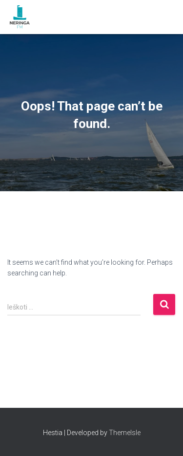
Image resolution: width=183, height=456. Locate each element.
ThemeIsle (125, 433)
